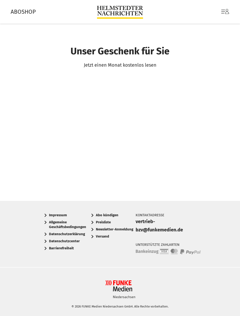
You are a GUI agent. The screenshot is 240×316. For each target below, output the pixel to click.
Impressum (58, 215)
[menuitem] (220, 11)
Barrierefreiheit (61, 248)
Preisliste (103, 222)
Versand (102, 236)
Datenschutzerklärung (67, 234)
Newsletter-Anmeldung (114, 229)
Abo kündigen (107, 215)
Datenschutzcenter (64, 241)
